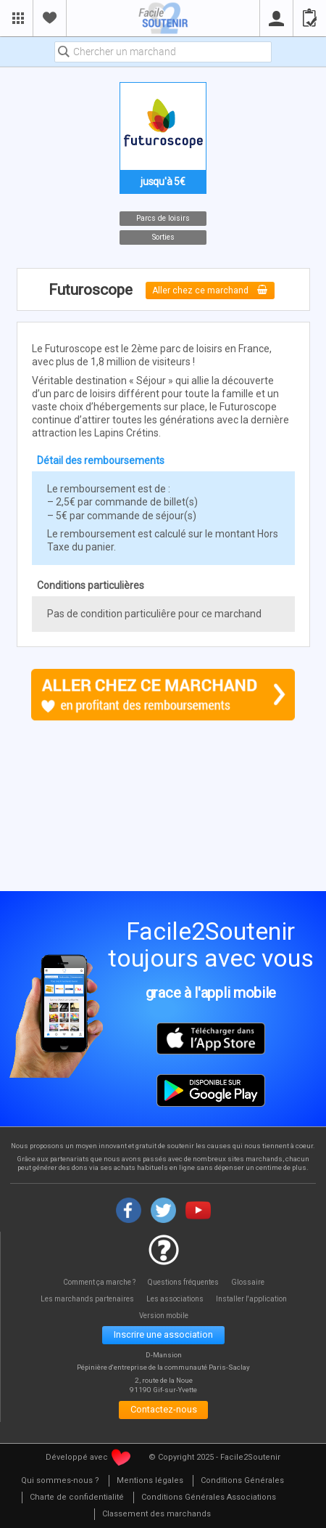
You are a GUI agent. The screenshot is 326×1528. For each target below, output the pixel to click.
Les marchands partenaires (85, 1299)
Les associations (175, 1299)
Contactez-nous (163, 1410)
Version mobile (163, 1316)
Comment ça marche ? (98, 1282)
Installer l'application (252, 1299)
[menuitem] (60, 1482)
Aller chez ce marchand (210, 290)
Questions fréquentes (184, 1282)
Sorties (163, 237)
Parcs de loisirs (163, 218)
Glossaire (249, 1282)
